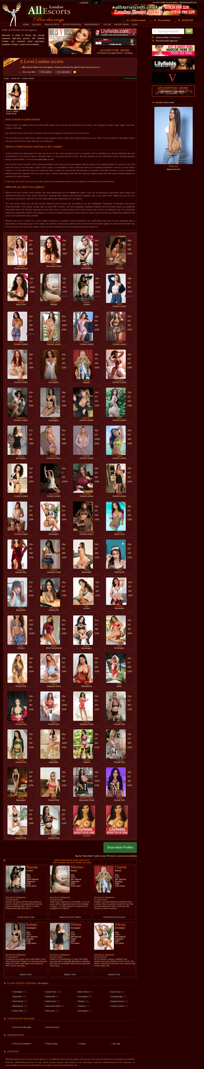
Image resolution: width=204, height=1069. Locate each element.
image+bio (15, 78)
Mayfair (81, 1001)
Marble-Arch (50, 1001)
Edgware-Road (117, 1001)
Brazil (73, 193)
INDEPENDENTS (92, 24)
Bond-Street (18, 1001)
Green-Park (18, 1011)
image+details (28, 78)
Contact (82, 1044)
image (6, 78)
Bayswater (17, 996)
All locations (43, 983)
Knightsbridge (117, 996)
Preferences (175, 37)
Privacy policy (52, 1044)
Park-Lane (49, 1011)
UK (96, 3)
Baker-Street (83, 992)
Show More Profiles (120, 847)
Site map (116, 1044)
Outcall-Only (50, 992)
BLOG (135, 24)
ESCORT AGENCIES (72, 24)
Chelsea (81, 1006)
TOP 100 (107, 24)
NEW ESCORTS (52, 24)
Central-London (117, 1006)
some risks (42, 159)
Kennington (83, 1011)
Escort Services (52, 1027)
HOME (26, 24)
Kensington (83, 996)
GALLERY (36, 24)
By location (46, 72)
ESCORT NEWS (121, 24)
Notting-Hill (50, 996)
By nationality (64, 72)
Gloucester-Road (52, 1006)
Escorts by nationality (22, 1027)
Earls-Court (116, 992)
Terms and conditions (22, 1044)
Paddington (18, 992)
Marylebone (18, 1006)
